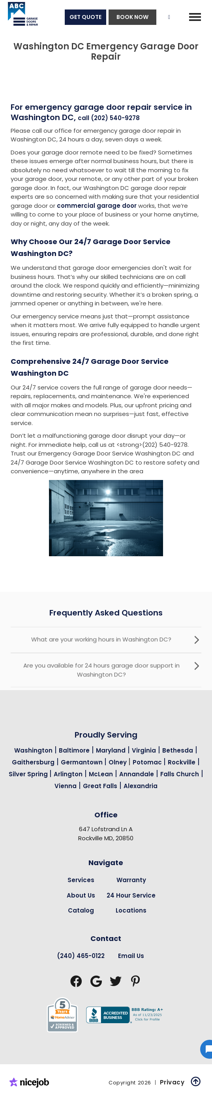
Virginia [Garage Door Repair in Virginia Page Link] (144, 750)
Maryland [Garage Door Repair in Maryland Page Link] (111, 750)
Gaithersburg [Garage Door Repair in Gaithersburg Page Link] (33, 762)
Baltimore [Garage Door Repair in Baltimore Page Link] (74, 750)
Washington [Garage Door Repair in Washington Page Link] (33, 750)
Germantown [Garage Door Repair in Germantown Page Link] (82, 762)
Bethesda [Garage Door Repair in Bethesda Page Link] (177, 750)
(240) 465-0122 (81, 956)
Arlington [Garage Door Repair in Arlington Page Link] (68, 774)
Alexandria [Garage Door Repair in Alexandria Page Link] (141, 786)
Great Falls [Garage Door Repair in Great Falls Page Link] (100, 786)
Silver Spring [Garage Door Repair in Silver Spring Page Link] (29, 774)
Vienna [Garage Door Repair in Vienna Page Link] (65, 786)
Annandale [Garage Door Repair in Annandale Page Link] (136, 774)
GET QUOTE (85, 17)
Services (81, 880)
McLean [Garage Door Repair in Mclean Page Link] (101, 774)
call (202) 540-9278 (109, 118)
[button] (195, 17)
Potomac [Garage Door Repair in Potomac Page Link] (148, 762)
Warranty (131, 880)
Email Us (131, 956)
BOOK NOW (132, 17)
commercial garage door (97, 205)
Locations (131, 910)
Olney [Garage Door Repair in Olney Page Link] (118, 762)
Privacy (172, 1082)
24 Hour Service (131, 895)
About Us (81, 895)
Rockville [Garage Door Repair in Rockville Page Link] (181, 762)
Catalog (81, 910)
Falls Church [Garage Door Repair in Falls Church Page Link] (179, 774)
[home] (19, 17)
